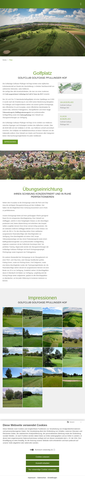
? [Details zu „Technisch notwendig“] (54, 450)
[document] (42, 435)
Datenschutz (41, 478)
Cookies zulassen (42, 457)
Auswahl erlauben (42, 463)
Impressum (32, 478)
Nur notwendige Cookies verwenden (42, 469)
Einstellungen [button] (52, 478)
